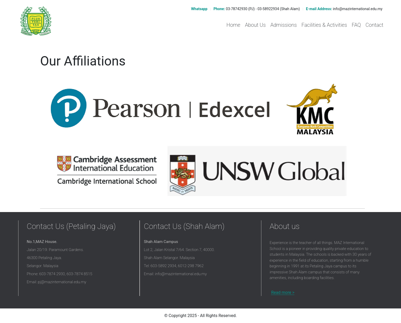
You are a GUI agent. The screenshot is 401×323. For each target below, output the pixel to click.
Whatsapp (198, 9)
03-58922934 (268, 9)
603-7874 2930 (52, 274)
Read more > (282, 292)
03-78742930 (237, 9)
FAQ (356, 25)
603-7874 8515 (79, 274)
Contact (375, 25)
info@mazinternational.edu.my (358, 9)
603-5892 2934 (163, 265)
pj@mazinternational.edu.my (62, 282)
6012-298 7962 (191, 265)
